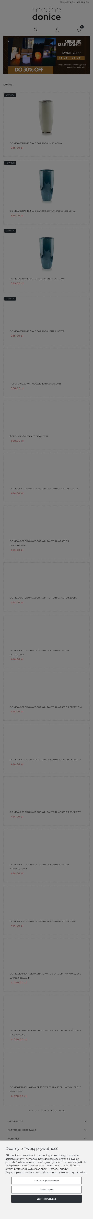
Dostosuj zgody (46, 1190)
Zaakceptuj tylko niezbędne (46, 1180)
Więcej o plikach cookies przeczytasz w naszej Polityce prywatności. (45, 1172)
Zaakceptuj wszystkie (46, 1199)
